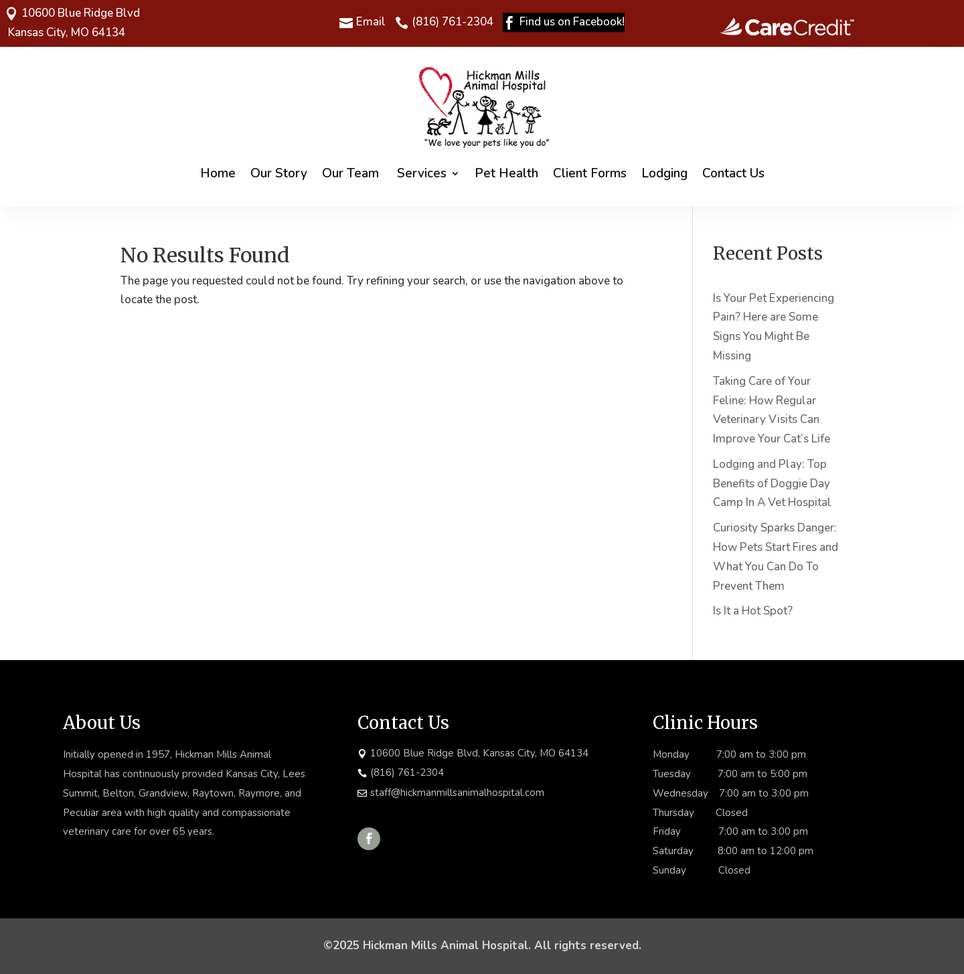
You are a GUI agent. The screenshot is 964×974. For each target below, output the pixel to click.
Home (218, 173)
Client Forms (590, 173)
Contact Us (733, 173)
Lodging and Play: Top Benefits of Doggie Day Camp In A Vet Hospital (772, 484)
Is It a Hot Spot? (753, 611)
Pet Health (506, 173)
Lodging (664, 173)
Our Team (352, 173)
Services (422, 173)
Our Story (278, 173)
